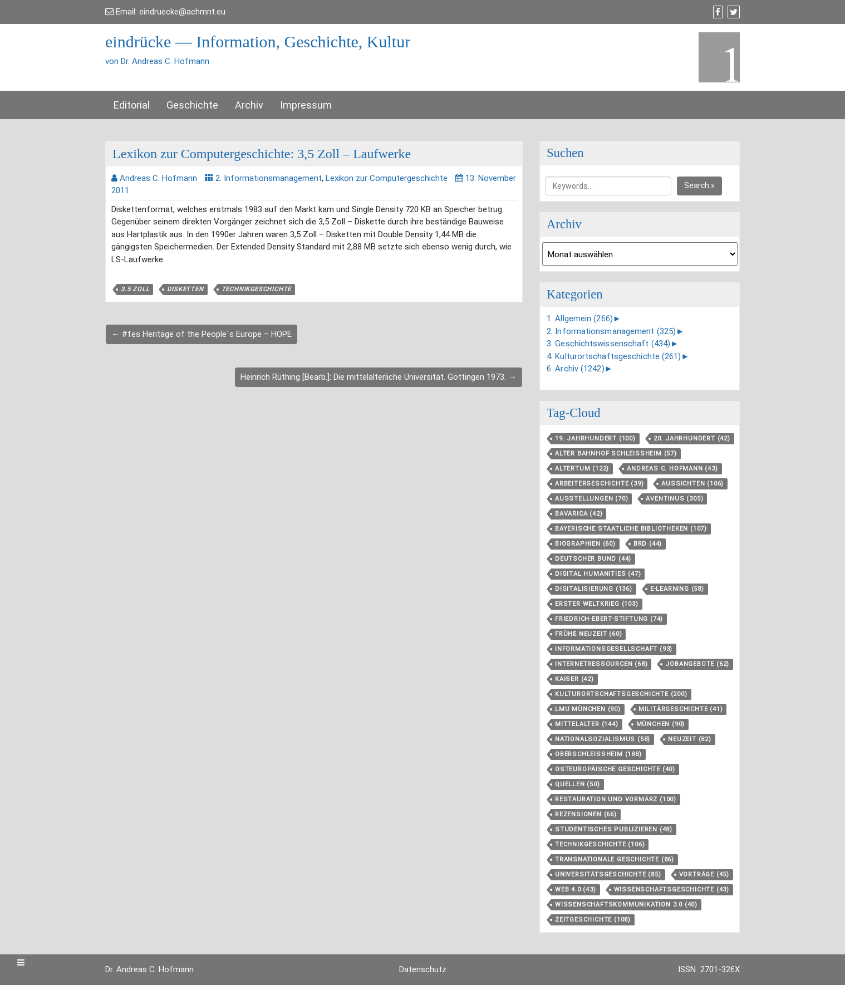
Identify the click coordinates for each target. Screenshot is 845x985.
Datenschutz (422, 969)
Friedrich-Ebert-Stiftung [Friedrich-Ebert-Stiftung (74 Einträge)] (609, 619)
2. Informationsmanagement (268, 178)
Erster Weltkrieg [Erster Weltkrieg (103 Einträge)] (596, 603)
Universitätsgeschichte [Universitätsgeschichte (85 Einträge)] (608, 874)
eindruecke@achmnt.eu (182, 12)
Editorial (132, 105)
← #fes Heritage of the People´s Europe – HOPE (201, 334)
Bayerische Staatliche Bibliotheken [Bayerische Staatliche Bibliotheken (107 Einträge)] (631, 528)
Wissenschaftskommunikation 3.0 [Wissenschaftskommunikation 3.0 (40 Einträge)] (626, 904)
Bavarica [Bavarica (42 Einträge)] (578, 513)
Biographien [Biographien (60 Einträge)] (585, 543)
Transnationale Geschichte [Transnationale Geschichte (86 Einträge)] (614, 859)
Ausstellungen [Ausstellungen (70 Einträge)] (591, 498)
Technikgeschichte (257, 289)
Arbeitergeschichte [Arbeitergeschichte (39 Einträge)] (599, 483)
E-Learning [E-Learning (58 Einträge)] (677, 588)
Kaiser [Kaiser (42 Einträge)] (574, 679)
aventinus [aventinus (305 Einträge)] (674, 498)
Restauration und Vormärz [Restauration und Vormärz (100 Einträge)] (615, 799)
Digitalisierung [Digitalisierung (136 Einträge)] (593, 588)
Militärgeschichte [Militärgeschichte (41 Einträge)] (680, 709)
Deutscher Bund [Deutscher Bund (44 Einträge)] (593, 558)
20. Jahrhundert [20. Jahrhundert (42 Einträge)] (692, 438)
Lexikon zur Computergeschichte (387, 178)
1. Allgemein (580, 318)
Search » (699, 185)
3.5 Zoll (135, 289)
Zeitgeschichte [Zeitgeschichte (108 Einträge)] (593, 919)
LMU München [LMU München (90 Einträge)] (588, 709)
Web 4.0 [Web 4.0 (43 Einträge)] (575, 889)
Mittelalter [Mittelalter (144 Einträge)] (586, 724)
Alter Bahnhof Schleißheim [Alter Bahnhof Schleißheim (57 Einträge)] (616, 453)
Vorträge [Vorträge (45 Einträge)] (704, 874)
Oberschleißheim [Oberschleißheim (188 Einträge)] (598, 754)
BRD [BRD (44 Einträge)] (647, 543)
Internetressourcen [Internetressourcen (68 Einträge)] (601, 664)
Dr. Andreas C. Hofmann (149, 969)
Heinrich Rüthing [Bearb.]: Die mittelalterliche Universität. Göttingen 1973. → (378, 377)
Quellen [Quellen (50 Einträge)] (577, 784)
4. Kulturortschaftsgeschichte (614, 356)
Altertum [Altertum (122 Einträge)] (582, 468)
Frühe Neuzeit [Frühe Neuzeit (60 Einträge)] (588, 634)
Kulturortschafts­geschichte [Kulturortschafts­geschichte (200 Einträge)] (621, 694)
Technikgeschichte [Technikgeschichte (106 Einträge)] (600, 844)
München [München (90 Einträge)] (660, 724)
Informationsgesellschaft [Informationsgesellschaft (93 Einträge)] (613, 649)
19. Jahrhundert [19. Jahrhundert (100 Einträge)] (595, 438)
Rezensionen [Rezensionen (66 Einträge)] (586, 814)
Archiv (249, 105)
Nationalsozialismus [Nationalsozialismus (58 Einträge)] (602, 739)
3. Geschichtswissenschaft (608, 344)
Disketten (185, 289)
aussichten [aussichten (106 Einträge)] (692, 483)
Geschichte (192, 105)
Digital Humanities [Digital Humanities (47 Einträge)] (598, 573)
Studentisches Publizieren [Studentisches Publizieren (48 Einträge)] (613, 829)
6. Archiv (576, 369)
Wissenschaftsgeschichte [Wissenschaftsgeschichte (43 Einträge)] (671, 889)
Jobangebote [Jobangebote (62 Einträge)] (697, 664)
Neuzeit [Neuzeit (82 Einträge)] (689, 739)
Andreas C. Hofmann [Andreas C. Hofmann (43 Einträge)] (672, 468)
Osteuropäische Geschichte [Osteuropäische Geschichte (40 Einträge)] (615, 769)
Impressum (306, 105)
